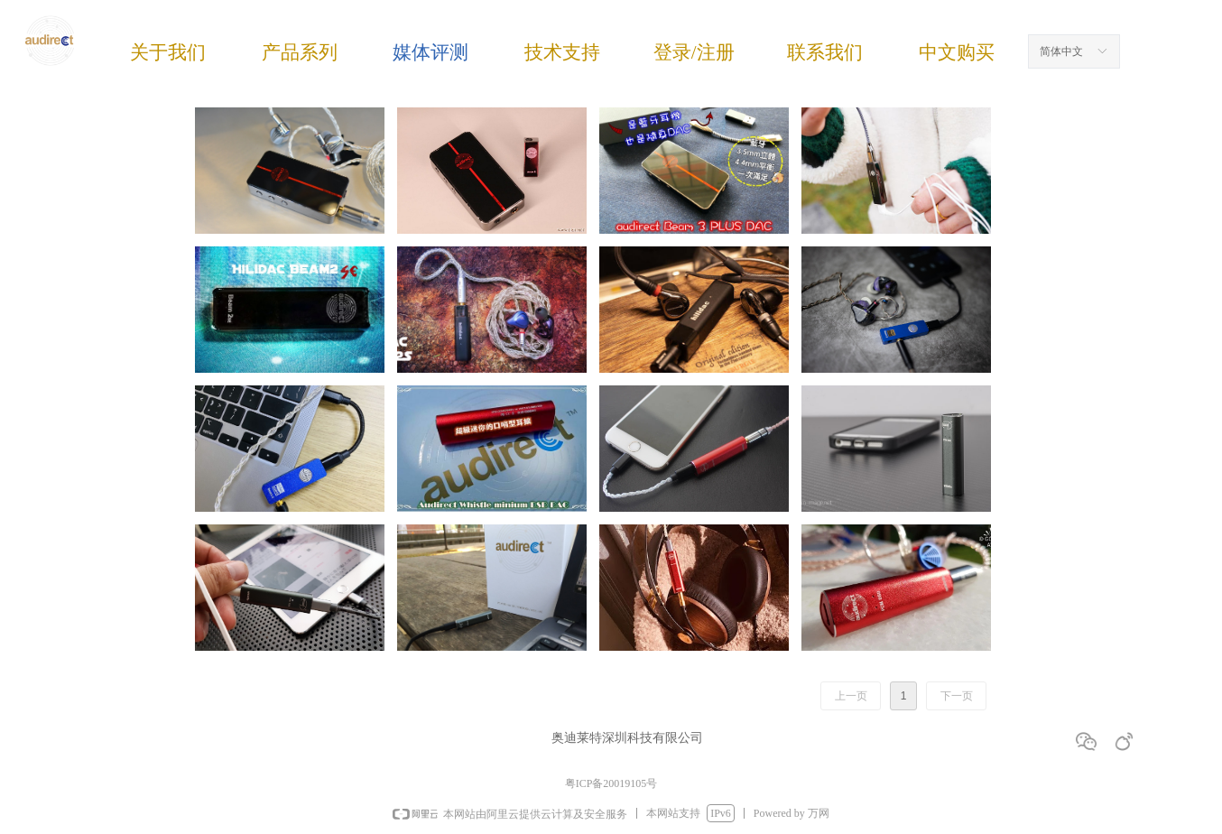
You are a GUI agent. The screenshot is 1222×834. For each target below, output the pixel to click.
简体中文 (1061, 51)
